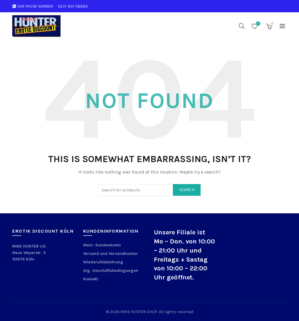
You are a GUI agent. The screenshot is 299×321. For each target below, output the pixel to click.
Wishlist (257, 24)
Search (186, 189)
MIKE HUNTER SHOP (138, 311)
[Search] (241, 26)
